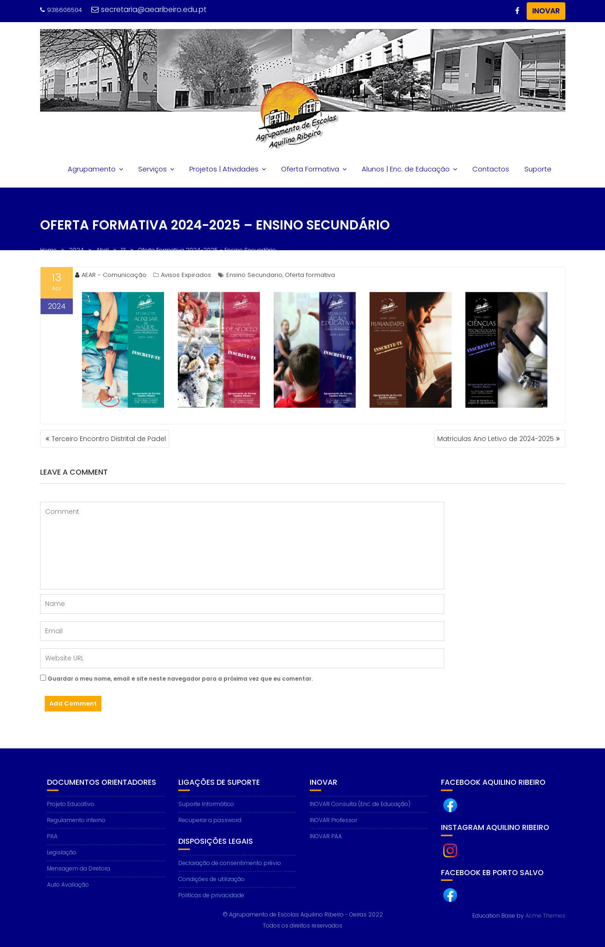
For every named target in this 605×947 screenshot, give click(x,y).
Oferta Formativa (310, 169)
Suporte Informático (206, 810)
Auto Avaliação (68, 890)
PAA (52, 842)
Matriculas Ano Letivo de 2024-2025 (495, 438)
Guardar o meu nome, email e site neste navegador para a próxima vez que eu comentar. (180, 678)
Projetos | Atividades (223, 169)
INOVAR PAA (326, 842)
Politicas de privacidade (211, 901)
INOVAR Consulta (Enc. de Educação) (360, 810)
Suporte (538, 169)
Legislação (61, 858)
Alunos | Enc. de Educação (406, 169)
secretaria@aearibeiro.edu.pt (148, 9)
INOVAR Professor (333, 826)
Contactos (490, 169)
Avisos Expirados (186, 276)
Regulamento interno (76, 826)
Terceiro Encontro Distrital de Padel (109, 438)
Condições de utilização (211, 884)
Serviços (152, 169)
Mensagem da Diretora (78, 874)
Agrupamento (92, 169)
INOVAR (546, 11)
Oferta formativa (310, 276)
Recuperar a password (209, 826)
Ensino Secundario (254, 276)
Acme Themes (545, 915)
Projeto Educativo (70, 810)
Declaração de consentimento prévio (229, 868)
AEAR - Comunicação (111, 276)
